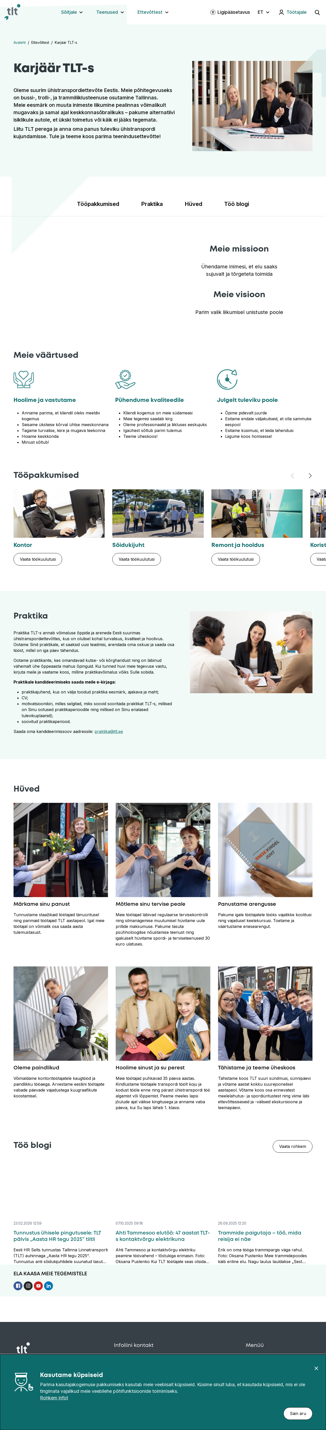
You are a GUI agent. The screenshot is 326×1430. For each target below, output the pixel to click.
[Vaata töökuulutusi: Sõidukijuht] (136, 559)
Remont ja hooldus (237, 545)
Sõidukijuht (128, 545)
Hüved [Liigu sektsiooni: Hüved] (193, 204)
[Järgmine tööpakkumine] (310, 475)
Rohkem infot (54, 1397)
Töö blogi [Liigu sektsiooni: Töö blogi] (236, 204)
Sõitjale (69, 12)
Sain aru (298, 1413)
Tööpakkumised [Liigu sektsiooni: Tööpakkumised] (98, 204)
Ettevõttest (150, 12)
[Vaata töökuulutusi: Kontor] (37, 559)
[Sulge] (316, 1368)
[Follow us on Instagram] (29, 1284)
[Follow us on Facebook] (18, 1284)
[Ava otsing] (317, 12)
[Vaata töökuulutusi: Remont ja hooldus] (235, 559)
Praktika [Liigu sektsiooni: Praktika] (152, 204)
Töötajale (297, 12)
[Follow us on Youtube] (39, 1284)
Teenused (107, 12)
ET (260, 12)
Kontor (22, 545)
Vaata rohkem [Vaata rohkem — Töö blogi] (292, 1146)
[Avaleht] (12, 12)
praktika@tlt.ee (108, 731)
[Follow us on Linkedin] (48, 1284)
